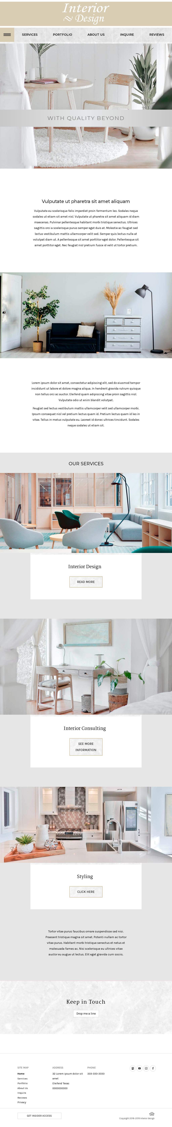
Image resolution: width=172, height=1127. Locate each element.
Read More (86, 582)
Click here (86, 892)
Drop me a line (86, 1013)
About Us (96, 35)
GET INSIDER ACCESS (39, 1115)
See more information (85, 747)
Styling (85, 877)
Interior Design (84, 567)
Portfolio (62, 35)
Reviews (156, 35)
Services (30, 35)
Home (20, 1073)
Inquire (127, 35)
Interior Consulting (85, 728)
